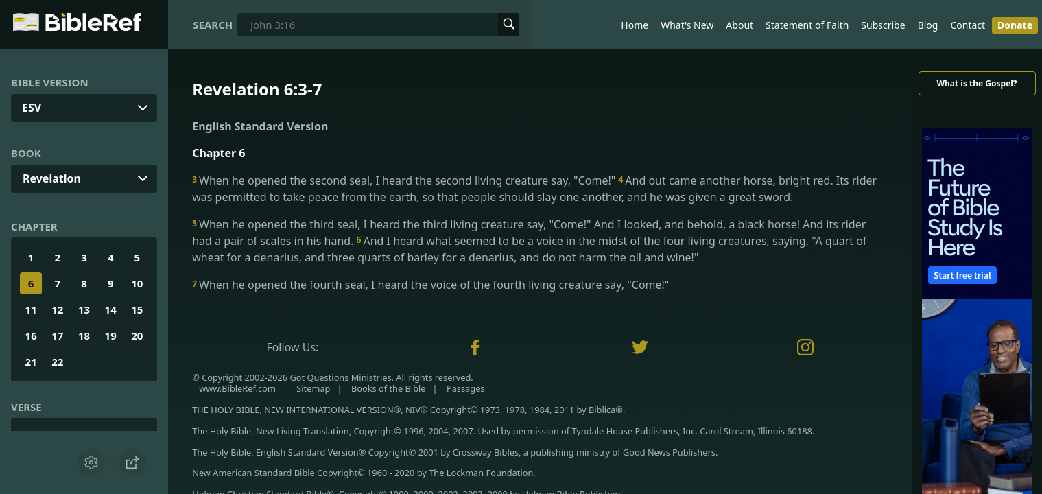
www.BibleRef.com (237, 388)
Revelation (52, 178)
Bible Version (49, 82)
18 (84, 335)
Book (26, 153)
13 (84, 309)
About (739, 25)
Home (634, 25)
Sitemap (313, 388)
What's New (687, 25)
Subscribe (883, 25)
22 (57, 361)
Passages (466, 388)
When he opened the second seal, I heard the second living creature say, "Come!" (405, 180)
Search (213, 25)
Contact (967, 25)
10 (137, 283)
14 (111, 309)
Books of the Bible (388, 388)
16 (31, 335)
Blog (928, 25)
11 (31, 309)
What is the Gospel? (976, 83)
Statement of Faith (807, 25)
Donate (1014, 25)
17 (57, 335)
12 (57, 309)
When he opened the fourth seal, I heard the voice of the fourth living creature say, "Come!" (430, 284)
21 (31, 361)
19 (111, 335)
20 (137, 335)
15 (137, 309)
